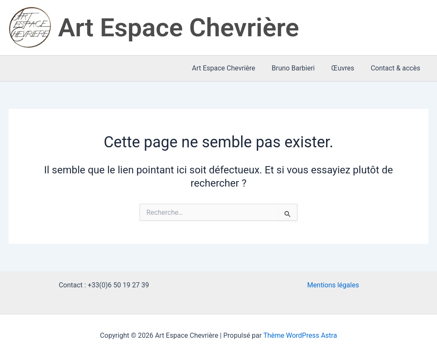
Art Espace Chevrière (178, 27)
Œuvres (346, 68)
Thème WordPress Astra (300, 335)
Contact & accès (397, 68)
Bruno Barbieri (300, 68)
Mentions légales (333, 285)
